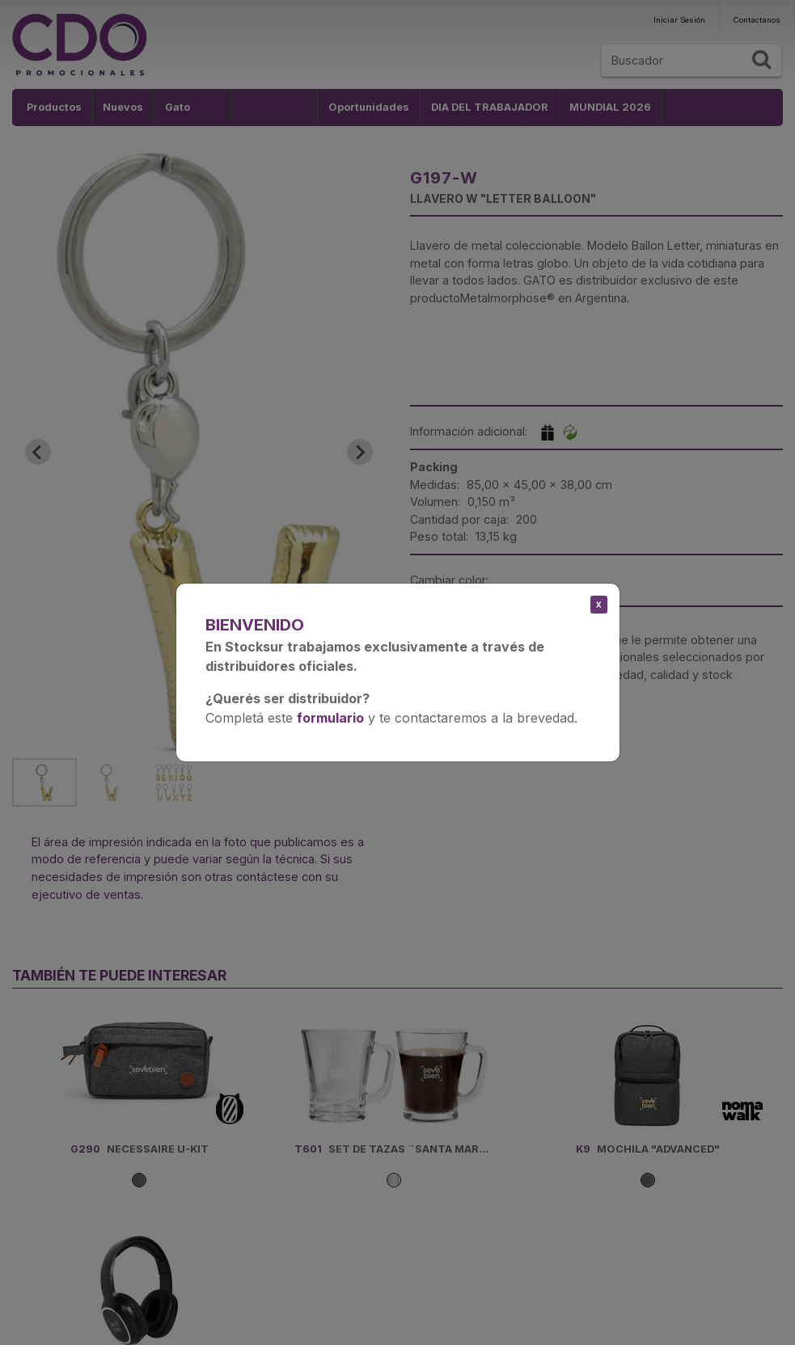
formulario (330, 718)
